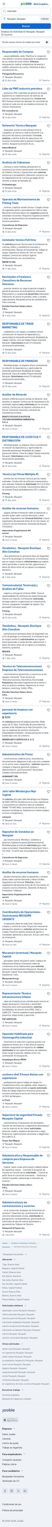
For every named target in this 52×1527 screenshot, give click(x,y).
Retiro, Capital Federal (12, 1288)
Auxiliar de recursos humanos (20, 508)
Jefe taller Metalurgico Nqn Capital (19, 793)
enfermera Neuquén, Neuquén (15, 1380)
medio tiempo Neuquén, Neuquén (17, 1356)
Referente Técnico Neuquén (19, 125)
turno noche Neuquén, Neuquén (16, 1364)
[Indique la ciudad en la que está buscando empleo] (26, 19)
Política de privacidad (12, 1510)
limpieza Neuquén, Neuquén (14, 1368)
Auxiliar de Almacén (14, 394)
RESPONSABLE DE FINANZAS (20, 361)
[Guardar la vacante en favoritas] (48, 52)
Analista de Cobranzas (16, 162)
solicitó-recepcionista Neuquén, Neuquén (20, 1326)
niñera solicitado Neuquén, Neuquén (18, 1314)
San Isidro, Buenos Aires (12, 1280)
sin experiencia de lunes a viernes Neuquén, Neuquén (25, 1384)
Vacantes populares (11, 1395)
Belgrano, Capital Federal (13, 1268)
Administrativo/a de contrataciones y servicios (18, 1204)
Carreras (6, 1438)
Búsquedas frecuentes (15, 1254)
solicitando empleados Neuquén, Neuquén (21, 1322)
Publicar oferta (9, 1464)
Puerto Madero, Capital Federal (16, 1299)
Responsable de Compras (17, 51)
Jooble (20, 1521)
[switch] (47, 42)
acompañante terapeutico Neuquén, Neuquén (22, 1360)
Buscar (26, 26)
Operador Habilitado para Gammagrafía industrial (17, 1035)
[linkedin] (25, 1491)
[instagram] (11, 1491)
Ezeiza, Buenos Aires (11, 1291)
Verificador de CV (10, 1481)
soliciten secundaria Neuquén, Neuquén (20, 1338)
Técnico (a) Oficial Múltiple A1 (20, 474)
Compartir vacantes (11, 1459)
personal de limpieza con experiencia (17, 711)
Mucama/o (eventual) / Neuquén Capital (22, 954)
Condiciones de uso (11, 1504)
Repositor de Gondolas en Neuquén (18, 833)
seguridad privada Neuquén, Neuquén (18, 1372)
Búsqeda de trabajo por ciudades (16, 1399)
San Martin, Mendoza (11, 1276)
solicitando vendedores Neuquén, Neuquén (21, 1330)
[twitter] (18, 1491)
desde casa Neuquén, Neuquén (16, 1349)
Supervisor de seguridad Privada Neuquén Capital (22, 1116)
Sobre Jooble (8, 1434)
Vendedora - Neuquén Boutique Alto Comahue (21, 550)
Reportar (44, 80)
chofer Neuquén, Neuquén (14, 1376)
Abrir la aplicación (42, 4)
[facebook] (5, 1491)
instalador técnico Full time (19, 239)
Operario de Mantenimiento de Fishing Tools (21, 201)
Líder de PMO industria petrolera (22, 88)
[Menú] (4, 4)
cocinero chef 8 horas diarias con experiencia (22, 1076)
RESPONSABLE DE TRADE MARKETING (18, 325)
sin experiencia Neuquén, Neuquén (17, 1353)
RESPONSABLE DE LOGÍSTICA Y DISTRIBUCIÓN (21, 439)
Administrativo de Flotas (17, 754)
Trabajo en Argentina (12, 1447)
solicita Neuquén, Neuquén (14, 1334)
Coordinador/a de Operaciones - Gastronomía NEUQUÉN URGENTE (22, 916)
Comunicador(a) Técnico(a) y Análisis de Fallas (20, 587)
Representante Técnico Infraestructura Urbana (16, 995)
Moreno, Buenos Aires (11, 1295)
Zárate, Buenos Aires (11, 1272)
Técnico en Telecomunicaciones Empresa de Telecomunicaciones (22, 668)
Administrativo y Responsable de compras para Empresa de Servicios (22, 1159)
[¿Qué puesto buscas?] (26, 11)
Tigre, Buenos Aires (10, 1264)
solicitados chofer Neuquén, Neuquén (19, 1310)
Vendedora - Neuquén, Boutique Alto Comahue (21, 627)
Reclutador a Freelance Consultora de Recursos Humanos (17, 280)
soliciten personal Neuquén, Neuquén (18, 1318)
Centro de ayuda (10, 1443)
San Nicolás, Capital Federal (14, 1284)
